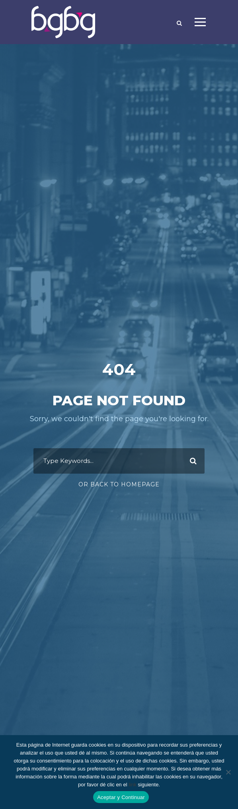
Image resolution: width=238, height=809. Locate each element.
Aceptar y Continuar (121, 797)
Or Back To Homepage (119, 484)
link (133, 785)
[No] (228, 772)
